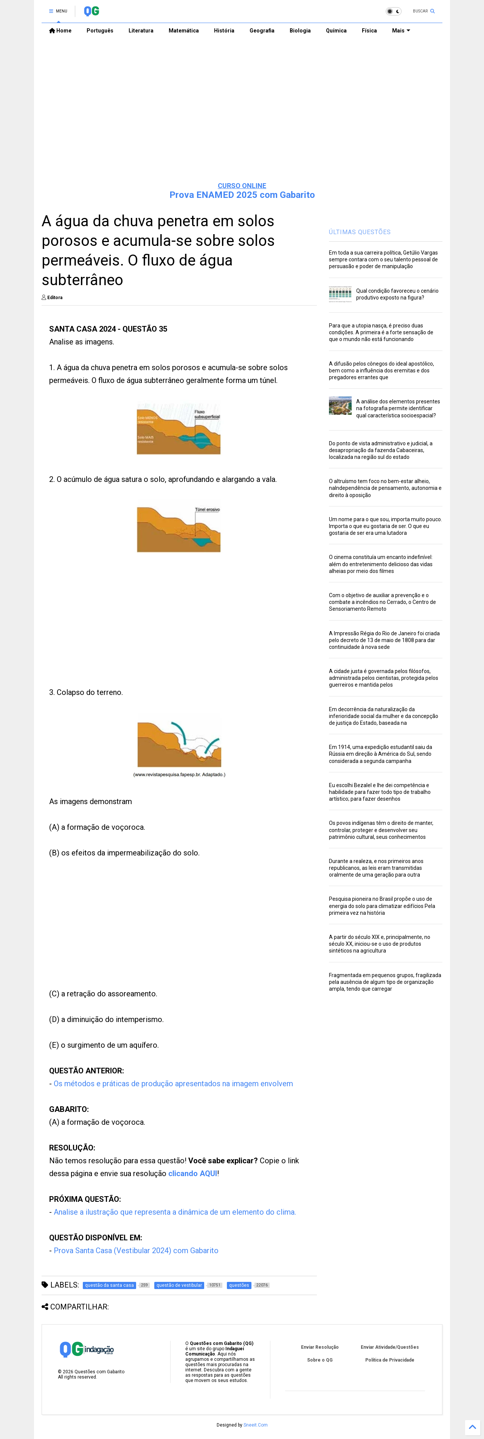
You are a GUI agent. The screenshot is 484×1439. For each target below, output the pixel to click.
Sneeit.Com (256, 1425)
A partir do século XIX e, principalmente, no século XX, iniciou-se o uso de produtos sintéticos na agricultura (379, 944)
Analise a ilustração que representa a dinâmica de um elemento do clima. (175, 1212)
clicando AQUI (192, 1173)
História (224, 31)
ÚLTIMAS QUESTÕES (360, 232)
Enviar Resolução (320, 1347)
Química (336, 31)
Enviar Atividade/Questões (390, 1347)
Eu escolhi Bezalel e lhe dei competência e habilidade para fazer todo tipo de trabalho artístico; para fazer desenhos (380, 792)
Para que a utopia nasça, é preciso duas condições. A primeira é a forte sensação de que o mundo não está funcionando (381, 332)
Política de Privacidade (389, 1360)
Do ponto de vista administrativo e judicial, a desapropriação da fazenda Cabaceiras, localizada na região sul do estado (381, 450)
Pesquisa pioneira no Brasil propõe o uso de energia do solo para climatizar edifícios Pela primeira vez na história (382, 906)
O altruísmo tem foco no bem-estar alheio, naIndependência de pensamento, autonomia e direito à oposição (385, 488)
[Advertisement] (242, 117)
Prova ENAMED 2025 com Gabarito (242, 195)
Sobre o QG (320, 1360)
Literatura (141, 31)
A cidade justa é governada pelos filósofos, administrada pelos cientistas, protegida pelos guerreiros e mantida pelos (383, 678)
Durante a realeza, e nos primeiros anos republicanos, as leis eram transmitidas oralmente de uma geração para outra (376, 868)
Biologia (300, 31)
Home (60, 31)
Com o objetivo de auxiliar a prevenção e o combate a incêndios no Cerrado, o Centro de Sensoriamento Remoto (382, 602)
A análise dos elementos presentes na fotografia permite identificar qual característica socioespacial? (398, 408)
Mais (401, 31)
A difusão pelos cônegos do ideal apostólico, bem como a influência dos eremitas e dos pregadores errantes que (381, 370)
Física (369, 31)
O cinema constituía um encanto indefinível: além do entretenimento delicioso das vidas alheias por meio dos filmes (381, 564)
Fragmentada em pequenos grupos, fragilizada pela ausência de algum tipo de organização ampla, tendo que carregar (385, 982)
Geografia (262, 31)
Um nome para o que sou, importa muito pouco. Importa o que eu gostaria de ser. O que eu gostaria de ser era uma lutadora (385, 526)
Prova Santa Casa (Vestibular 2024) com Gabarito (136, 1250)
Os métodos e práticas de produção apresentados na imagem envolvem (173, 1083)
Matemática (184, 31)
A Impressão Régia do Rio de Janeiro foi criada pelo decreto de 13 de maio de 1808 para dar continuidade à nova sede (384, 640)
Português (100, 31)
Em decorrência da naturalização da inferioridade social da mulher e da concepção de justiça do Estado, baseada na (383, 716)
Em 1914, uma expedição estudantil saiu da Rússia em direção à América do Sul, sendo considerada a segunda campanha (380, 754)
